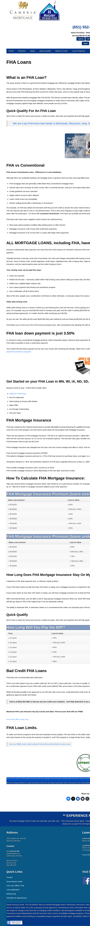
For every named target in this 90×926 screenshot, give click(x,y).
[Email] (83, 799)
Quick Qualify (45, 51)
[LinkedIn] (78, 799)
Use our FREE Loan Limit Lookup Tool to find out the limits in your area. (39, 744)
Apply (32, 51)
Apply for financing (17, 394)
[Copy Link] (87, 799)
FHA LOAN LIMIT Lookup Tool (17, 719)
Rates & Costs (61, 51)
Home (11, 51)
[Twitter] (73, 799)
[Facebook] (68, 799)
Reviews (22, 51)
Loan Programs (78, 51)
